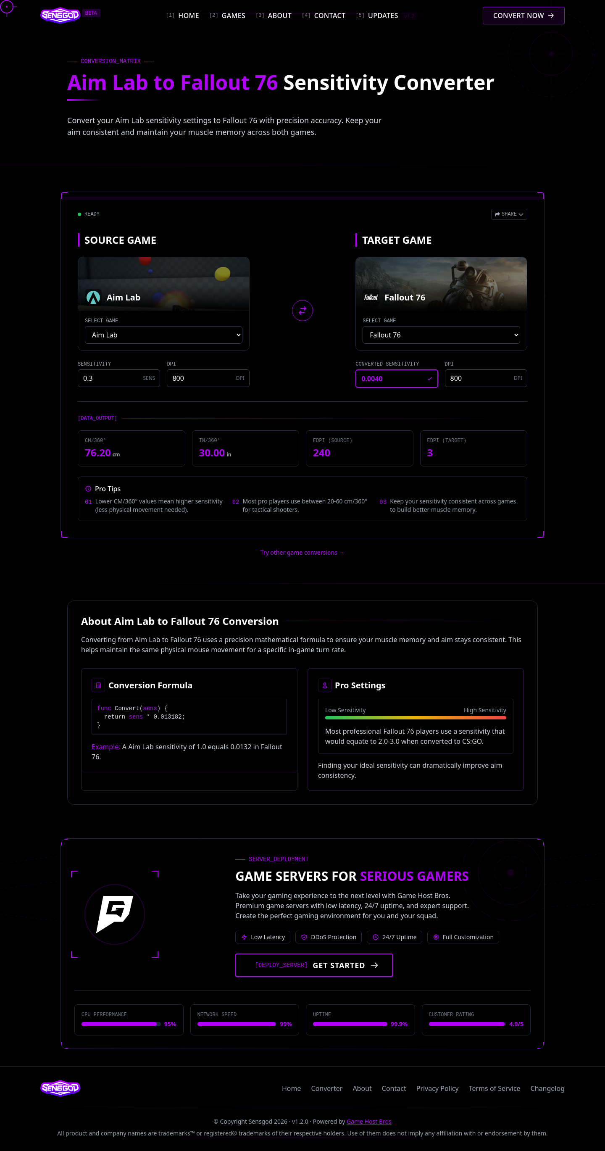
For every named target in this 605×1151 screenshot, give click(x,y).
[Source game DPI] (208, 378)
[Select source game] (163, 335)
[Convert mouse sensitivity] (524, 15)
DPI (171, 364)
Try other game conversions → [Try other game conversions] (302, 552)
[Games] (227, 16)
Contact (394, 1088)
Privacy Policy (437, 1088)
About (361, 1088)
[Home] (182, 16)
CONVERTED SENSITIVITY (387, 364)
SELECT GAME (101, 321)
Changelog (548, 1088)
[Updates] (386, 16)
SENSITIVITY (94, 364)
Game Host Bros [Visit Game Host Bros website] (369, 1121)
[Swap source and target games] (302, 310)
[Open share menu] (509, 214)
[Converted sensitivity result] (396, 378)
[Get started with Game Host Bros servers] (314, 965)
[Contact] (323, 16)
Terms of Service (495, 1088)
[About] (273, 16)
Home (291, 1088)
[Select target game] (441, 335)
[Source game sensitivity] (119, 378)
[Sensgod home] (60, 15)
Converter (327, 1088)
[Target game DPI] (486, 378)
